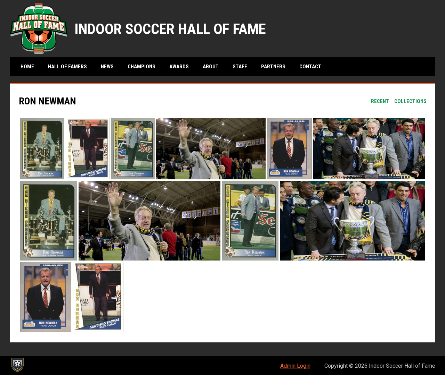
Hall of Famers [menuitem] (67, 66)
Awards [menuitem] (179, 66)
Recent (380, 101)
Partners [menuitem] (273, 66)
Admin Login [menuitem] (295, 366)
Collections (410, 101)
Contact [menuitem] (310, 66)
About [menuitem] (211, 66)
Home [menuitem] (27, 66)
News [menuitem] (107, 66)
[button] (42, 148)
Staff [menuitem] (240, 66)
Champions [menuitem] (141, 66)
